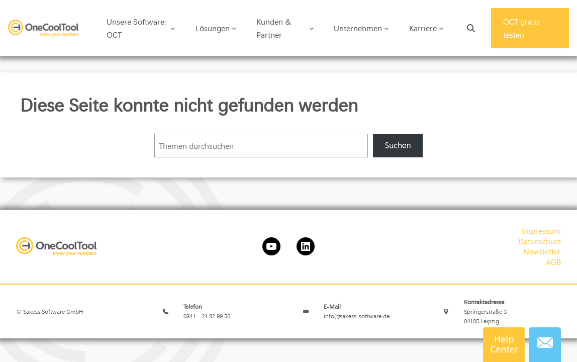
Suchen (397, 145)
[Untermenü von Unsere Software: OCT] (172, 28)
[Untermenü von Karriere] (441, 28)
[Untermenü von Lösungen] (234, 28)
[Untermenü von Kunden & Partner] (311, 28)
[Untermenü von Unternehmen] (386, 28)
